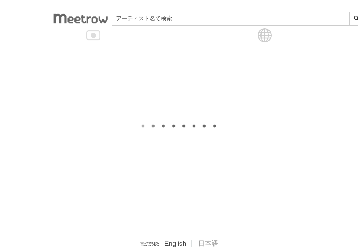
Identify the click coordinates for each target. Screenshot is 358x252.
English (175, 243)
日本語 (208, 243)
